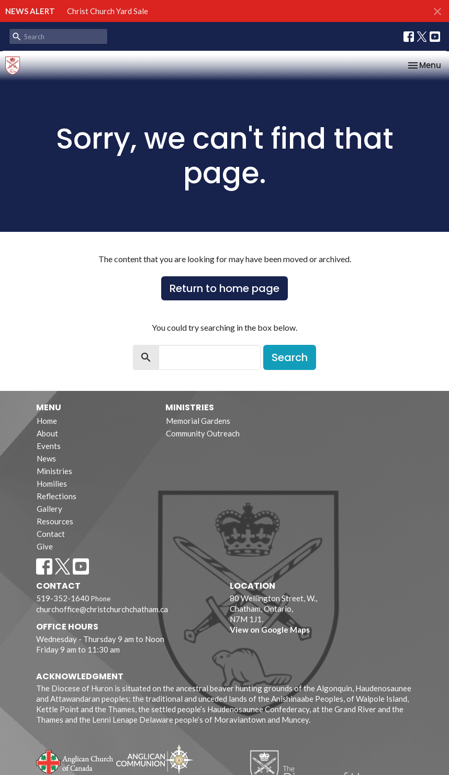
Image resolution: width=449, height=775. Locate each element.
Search (290, 357)
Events (49, 446)
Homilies (52, 483)
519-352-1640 (62, 598)
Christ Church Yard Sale (107, 11)
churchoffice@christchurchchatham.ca (102, 609)
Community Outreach (203, 433)
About (47, 433)
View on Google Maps (270, 629)
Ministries (54, 471)
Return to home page (224, 288)
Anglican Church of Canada (75, 761)
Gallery (49, 508)
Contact (51, 533)
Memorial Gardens (198, 420)
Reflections (56, 496)
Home (47, 420)
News (46, 458)
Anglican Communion (155, 759)
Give (45, 546)
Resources (55, 521)
